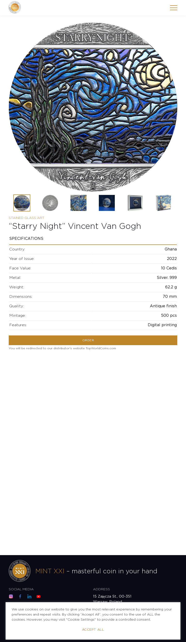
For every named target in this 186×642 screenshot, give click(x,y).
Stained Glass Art (26, 218)
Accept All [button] (93, 629)
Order (88, 340)
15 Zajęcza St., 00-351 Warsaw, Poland (112, 599)
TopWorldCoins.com (101, 348)
